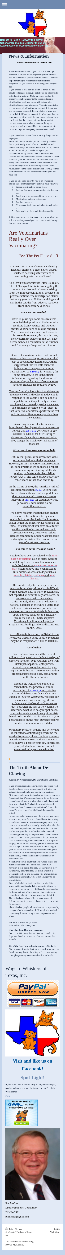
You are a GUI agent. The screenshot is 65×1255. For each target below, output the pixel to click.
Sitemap (19, 1229)
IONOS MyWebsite (14, 1244)
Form (7, 1096)
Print (9, 1229)
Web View (55, 1232)
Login (57, 1229)
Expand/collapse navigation (32, 4)
